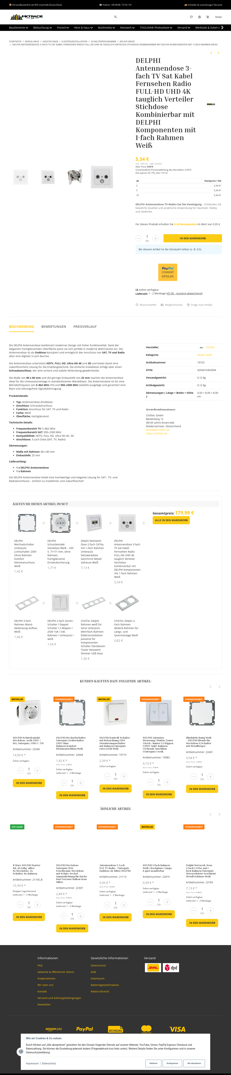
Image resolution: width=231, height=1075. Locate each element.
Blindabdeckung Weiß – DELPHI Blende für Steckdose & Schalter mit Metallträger (199, 741)
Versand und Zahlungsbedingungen (59, 998)
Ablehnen (153, 1063)
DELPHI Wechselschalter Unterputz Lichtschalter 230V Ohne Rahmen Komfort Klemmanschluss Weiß (25, 553)
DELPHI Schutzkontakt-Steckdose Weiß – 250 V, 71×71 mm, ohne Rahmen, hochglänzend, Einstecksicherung (60, 551)
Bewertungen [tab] (53, 326)
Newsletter (44, 1004)
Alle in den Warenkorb (171, 520)
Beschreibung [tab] (21, 326)
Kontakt (42, 991)
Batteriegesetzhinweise (105, 985)
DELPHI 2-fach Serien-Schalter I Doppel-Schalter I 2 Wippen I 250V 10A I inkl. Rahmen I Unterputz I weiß (60, 630)
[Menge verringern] (139, 238)
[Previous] (210, 687)
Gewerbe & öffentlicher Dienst (56, 972)
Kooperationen (46, 978)
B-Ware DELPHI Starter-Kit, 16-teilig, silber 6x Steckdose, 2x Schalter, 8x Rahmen (27, 869)
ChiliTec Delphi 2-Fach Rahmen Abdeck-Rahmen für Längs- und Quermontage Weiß (126, 628)
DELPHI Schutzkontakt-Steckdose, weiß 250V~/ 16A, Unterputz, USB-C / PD (28, 740)
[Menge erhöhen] (155, 238)
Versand (158, 163)
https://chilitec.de (156, 433)
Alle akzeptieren (194, 1063)
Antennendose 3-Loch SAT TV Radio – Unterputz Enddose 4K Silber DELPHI (115, 868)
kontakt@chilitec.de (158, 430)
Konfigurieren (172, 1063)
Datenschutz (49, 1063)
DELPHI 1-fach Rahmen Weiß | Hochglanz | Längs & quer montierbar (157, 868)
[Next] (219, 687)
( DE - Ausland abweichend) (184, 293)
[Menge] (147, 236)
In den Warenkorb (29, 783)
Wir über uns (45, 985)
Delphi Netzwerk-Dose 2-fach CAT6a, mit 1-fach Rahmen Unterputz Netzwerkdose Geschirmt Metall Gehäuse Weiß (92, 551)
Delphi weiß (204, 355)
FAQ (40, 965)
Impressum (32, 1063)
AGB (93, 972)
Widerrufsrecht (100, 991)
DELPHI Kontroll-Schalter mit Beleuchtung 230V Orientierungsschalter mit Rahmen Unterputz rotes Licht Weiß (114, 743)
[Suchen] (115, 17)
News (218, 17)
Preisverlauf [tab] (85, 326)
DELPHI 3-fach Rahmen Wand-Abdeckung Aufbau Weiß (25, 626)
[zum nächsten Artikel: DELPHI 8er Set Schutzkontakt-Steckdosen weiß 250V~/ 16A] (218, 52)
